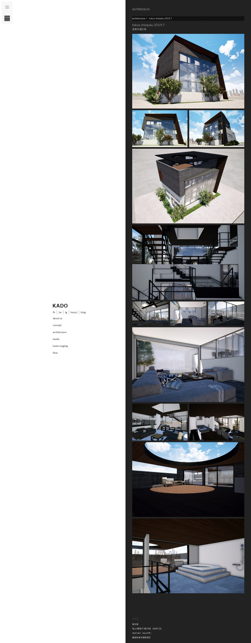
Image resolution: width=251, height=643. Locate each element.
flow (55, 352)
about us (57, 318)
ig (66, 312)
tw (60, 312)
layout (7, 18)
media (56, 339)
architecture (60, 332)
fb (54, 312)
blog (83, 312)
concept (57, 325)
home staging (60, 345)
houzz (74, 312)
